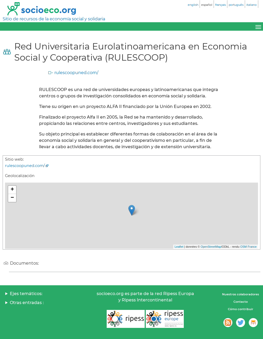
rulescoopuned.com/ (76, 72)
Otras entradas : (27, 302)
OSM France (248, 246)
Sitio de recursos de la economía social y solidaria (54, 18)
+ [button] (12, 190)
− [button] (12, 198)
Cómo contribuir (240, 309)
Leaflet (179, 246)
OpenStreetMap (211, 246)
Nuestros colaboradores (240, 294)
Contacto (240, 302)
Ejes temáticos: (26, 293)
